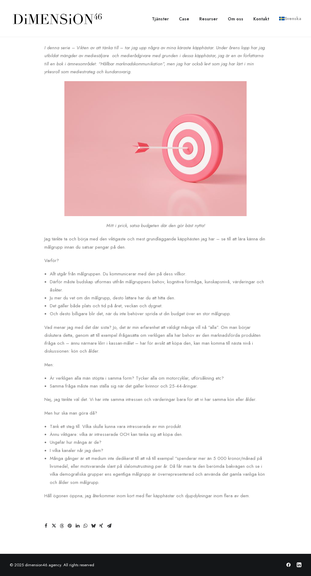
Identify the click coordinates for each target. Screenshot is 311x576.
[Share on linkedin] (77, 525)
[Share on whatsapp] (85, 525)
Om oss (235, 19)
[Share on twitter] (53, 525)
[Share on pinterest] (69, 525)
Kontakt (261, 19)
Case (184, 19)
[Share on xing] (101, 525)
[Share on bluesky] (93, 525)
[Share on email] (109, 525)
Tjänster (160, 19)
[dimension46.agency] (56, 18)
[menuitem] (162, 18)
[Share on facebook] (46, 525)
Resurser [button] (208, 19)
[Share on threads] (61, 525)
